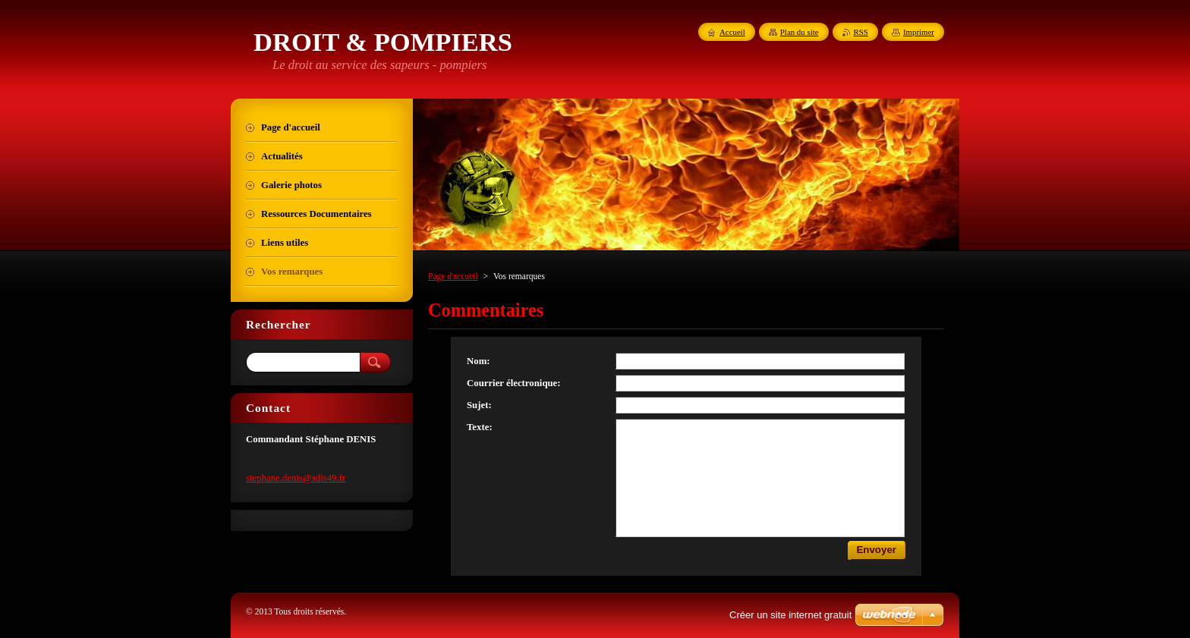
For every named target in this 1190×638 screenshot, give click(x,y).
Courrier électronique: (514, 383)
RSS (861, 31)
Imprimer (918, 31)
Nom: (478, 361)
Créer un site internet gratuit (790, 615)
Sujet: (479, 405)
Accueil (732, 31)
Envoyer (876, 549)
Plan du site (799, 31)
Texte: (480, 427)
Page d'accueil (453, 276)
